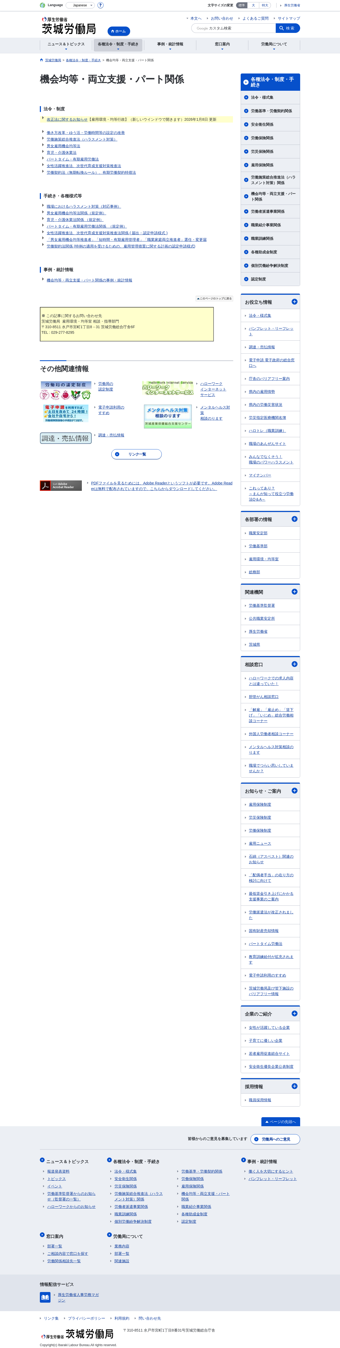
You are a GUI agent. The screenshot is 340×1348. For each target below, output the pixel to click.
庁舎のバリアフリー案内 (269, 379)
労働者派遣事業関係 (267, 211)
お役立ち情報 (271, 302)
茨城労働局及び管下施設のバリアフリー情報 (271, 992)
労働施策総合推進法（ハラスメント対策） (82, 139)
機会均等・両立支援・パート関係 (273, 196)
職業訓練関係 (262, 238)
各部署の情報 (271, 520)
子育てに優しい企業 (265, 1042)
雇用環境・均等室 (264, 559)
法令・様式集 (262, 97)
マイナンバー (260, 475)
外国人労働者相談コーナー (271, 735)
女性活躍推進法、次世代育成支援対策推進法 (84, 166)
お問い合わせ (222, 18)
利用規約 (121, 1314)
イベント (54, 1184)
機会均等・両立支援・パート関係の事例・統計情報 (89, 280)
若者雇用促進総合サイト (269, 1055)
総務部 (254, 572)
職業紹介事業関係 (266, 225)
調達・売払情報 (262, 347)
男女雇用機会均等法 (63, 146)
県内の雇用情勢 (262, 392)
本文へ (196, 18)
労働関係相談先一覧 (64, 1257)
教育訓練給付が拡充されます (271, 961)
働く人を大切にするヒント (271, 1170)
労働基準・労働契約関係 (271, 111)
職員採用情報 (260, 1102)
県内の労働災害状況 (265, 405)
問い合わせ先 (150, 1314)
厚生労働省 (292, 5)
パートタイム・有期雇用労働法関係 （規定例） (87, 226)
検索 (290, 28)
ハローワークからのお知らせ (71, 1205)
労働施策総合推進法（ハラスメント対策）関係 (273, 180)
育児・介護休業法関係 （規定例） (75, 220)
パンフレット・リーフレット (271, 331)
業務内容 (121, 1242)
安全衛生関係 (262, 124)
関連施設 (121, 1257)
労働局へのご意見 (276, 1140)
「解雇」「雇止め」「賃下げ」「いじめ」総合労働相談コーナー (271, 716)
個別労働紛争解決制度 (269, 265)
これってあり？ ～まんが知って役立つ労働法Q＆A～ (271, 494)
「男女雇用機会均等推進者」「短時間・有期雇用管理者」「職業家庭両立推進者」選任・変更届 (127, 239)
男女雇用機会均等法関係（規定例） (76, 213)
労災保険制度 (260, 819)
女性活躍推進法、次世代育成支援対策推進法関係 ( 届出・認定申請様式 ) (107, 233)
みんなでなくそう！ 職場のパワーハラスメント (271, 460)
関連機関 (271, 592)
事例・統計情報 (263, 1161)
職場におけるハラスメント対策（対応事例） (84, 206)
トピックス (56, 1177)
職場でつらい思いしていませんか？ (271, 769)
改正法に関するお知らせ (67, 119)
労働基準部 (258, 546)
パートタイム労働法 (265, 945)
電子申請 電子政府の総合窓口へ (272, 363)
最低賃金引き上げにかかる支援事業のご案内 (271, 898)
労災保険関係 (262, 151)
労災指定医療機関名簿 (267, 418)
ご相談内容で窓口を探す (67, 1249)
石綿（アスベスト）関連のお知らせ (271, 860)
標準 (242, 5)
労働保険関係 (262, 138)
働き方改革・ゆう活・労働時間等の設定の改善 (86, 133)
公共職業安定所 (262, 619)
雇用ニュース (260, 845)
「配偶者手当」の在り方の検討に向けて (271, 879)
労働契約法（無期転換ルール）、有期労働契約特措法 (91, 172)
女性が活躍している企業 (269, 1029)
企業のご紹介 (271, 1015)
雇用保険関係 (262, 165)
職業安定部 (258, 533)
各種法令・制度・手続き (272, 82)
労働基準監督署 (262, 606)
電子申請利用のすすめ (267, 976)
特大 (265, 5)
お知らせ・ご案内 (271, 792)
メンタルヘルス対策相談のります (271, 751)
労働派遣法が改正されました (271, 916)
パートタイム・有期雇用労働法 (73, 159)
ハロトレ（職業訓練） (267, 431)
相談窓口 (271, 665)
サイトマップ (289, 18)
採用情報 (271, 1088)
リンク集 (51, 1314)
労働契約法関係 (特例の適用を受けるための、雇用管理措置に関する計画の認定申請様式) (121, 246)
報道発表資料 (58, 1170)
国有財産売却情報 (264, 932)
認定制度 (258, 279)
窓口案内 (55, 1233)
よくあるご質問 (256, 18)
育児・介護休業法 (61, 152)
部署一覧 (54, 1242)
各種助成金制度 (264, 252)
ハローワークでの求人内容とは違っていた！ (271, 682)
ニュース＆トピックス (68, 1161)
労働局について (129, 1233)
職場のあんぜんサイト (267, 444)
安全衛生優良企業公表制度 (271, 1068)
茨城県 (254, 645)
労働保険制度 (260, 832)
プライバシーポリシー (86, 1314)
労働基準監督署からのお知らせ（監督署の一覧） (71, 1195)
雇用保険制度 (260, 806)
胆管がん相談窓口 (264, 698)
